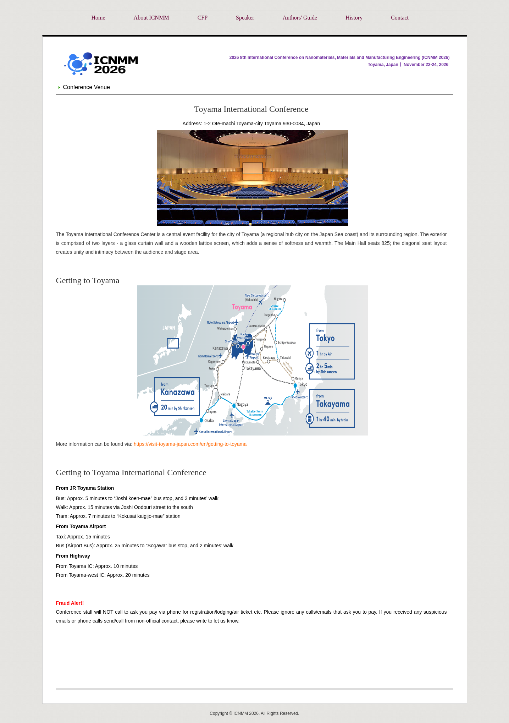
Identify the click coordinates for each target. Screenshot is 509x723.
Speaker (245, 18)
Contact (400, 18)
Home (98, 18)
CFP (203, 18)
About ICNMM (151, 18)
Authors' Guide (300, 18)
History (354, 18)
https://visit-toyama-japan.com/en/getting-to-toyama (190, 444)
